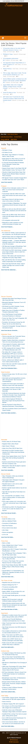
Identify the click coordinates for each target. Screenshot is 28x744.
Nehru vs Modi (6, 543)
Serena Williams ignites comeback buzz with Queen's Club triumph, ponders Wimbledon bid (15, 80)
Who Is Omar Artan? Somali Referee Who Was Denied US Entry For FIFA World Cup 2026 (13, 658)
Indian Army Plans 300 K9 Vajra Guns (12, 448)
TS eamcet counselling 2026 (9, 587)
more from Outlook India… (8, 691)
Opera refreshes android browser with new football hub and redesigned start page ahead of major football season (14, 605)
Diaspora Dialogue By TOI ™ (10, 584)
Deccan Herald (5, 474)
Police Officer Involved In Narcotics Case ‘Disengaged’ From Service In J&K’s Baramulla (13, 389)
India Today (4, 695)
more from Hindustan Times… (9, 368)
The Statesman (5, 230)
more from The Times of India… (9, 609)
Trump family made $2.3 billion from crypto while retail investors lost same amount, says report (14, 195)
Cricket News (18, 137)
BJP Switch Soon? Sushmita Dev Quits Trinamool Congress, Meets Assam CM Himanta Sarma (13, 98)
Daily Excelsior (5, 372)
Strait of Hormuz (7, 68)
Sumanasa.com (14, 4)
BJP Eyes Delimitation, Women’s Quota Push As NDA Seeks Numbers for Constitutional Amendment (14, 674)
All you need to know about (9, 528)
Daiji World (4, 613)
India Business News (7, 137)
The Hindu (4, 517)
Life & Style (5, 530)
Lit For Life (5, 534)
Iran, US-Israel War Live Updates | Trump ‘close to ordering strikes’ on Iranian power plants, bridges (13, 497)
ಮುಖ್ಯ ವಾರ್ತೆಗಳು (5, 139)
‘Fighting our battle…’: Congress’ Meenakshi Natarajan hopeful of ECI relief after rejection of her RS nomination (14, 242)
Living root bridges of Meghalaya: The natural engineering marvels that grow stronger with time (14, 205)
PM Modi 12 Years (8, 54)
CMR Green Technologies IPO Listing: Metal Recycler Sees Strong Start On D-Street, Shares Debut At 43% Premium (14, 668)
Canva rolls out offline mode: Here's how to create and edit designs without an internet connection (13, 216)
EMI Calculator (14, 742)
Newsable (4, 439)
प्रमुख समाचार (14, 139)
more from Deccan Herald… (9, 513)
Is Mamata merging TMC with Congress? (13, 703)
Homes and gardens (7, 532)
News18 (3, 148)
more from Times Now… (7, 576)
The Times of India (6, 580)
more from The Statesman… (9, 269)
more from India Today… (8, 726)
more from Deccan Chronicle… (9, 330)
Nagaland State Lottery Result (10, 443)
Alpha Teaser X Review (8, 446)
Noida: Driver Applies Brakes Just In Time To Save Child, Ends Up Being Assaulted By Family (14, 458)
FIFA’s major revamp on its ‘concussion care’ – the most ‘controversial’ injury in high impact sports (14, 503)
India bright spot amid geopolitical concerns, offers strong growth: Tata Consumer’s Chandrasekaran (14, 379)
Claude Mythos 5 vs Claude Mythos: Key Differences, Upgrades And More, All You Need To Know (13, 572)
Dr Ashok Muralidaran (8, 589)
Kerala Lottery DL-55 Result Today (11, 441)
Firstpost (3, 186)
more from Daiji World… (8, 647)
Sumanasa (14, 739)
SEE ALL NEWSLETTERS (9, 521)
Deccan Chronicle (6, 296)
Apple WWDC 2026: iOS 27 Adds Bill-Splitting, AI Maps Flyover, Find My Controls (13, 86)
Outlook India (5, 651)
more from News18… (7, 182)
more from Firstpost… (7, 226)
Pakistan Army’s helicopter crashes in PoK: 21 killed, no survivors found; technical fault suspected (14, 189)
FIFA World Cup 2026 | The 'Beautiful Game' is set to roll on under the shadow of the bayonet (14, 508)
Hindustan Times (6, 334)
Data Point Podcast (7, 525)
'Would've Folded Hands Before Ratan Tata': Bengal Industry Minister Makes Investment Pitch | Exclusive (14, 174)
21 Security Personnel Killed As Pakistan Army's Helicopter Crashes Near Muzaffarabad (13, 164)
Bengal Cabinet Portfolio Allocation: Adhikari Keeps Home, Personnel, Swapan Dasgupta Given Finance (14, 683)
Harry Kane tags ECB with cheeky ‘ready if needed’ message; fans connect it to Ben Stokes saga (13, 265)
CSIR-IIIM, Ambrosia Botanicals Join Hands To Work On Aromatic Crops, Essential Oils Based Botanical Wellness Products (13, 395)
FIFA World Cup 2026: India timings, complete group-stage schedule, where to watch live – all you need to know (14, 252)
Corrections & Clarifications (9, 523)
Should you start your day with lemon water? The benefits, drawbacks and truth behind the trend (14, 210)
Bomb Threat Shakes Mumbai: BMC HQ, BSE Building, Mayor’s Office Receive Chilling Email (14, 566)
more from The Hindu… (7, 537)
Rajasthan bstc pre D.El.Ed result (11, 582)
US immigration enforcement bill (10, 220)
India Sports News (12, 134)
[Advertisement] (14, 21)
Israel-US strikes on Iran (9, 92)
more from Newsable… (7, 470)
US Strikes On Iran (7, 152)
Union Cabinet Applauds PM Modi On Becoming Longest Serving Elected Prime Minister (13, 400)
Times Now (4, 541)
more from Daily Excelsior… (9, 413)
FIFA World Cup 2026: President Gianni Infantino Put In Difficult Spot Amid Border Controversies (13, 452)
